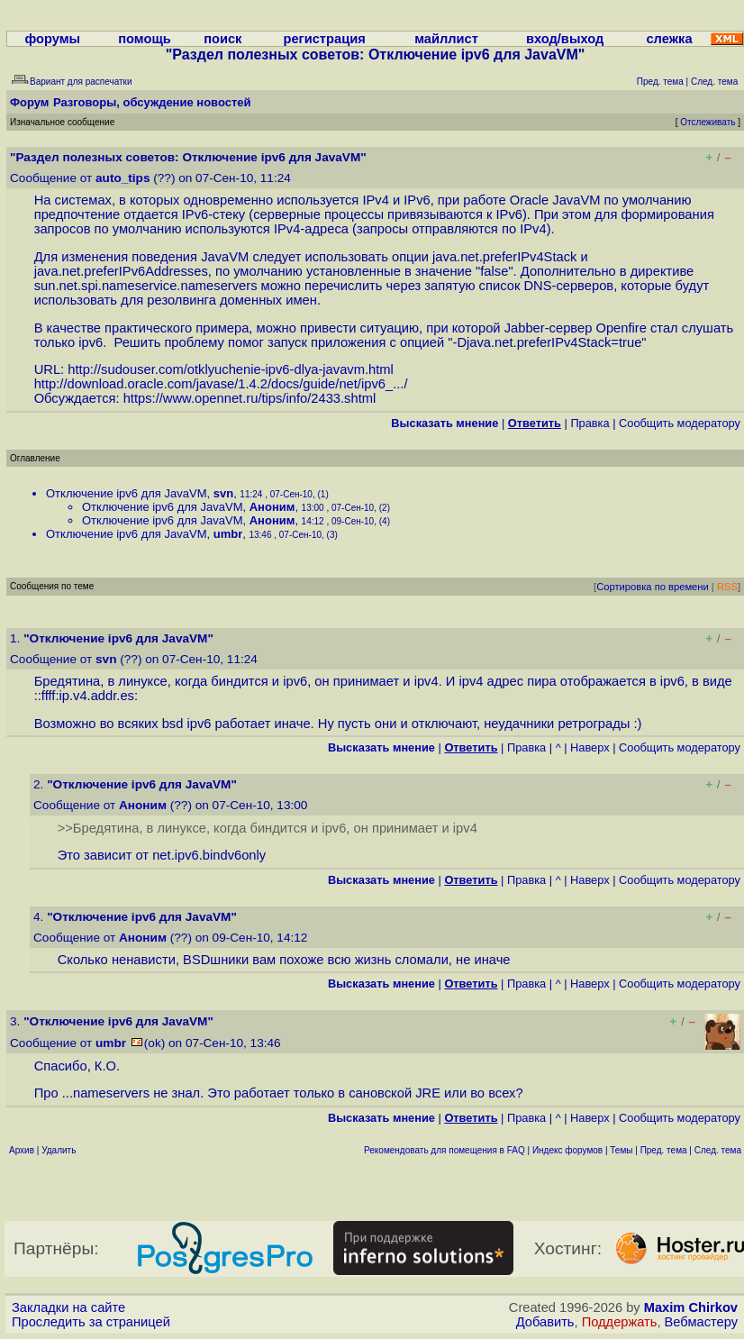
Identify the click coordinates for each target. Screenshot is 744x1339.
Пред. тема (663, 1150)
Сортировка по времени (652, 586)
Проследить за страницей (91, 1322)
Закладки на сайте (68, 1307)
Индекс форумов (567, 1150)
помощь (144, 39)
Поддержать (620, 1322)
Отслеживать (707, 122)
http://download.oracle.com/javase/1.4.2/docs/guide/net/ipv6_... (219, 384)
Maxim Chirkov (691, 1307)
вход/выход (564, 39)
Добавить (545, 1322)
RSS (727, 586)
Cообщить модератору (679, 423)
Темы (621, 1150)
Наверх (590, 747)
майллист (446, 39)
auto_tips (122, 178)
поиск (222, 39)
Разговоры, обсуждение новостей (152, 102)
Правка (589, 423)
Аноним (272, 507)
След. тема (717, 1150)
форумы (52, 39)
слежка (669, 39)
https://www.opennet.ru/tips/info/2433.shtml (250, 398)
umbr (228, 534)
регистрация (324, 39)
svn (223, 493)
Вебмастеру (701, 1322)
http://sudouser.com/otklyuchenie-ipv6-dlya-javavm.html (231, 369)
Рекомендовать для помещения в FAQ (444, 1150)
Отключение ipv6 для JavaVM (126, 493)
